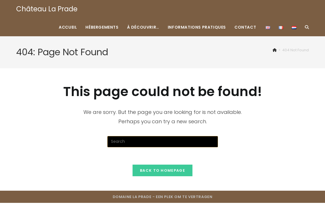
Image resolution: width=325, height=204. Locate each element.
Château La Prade (46, 9)
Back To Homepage (162, 170)
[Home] (274, 50)
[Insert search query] (162, 141)
